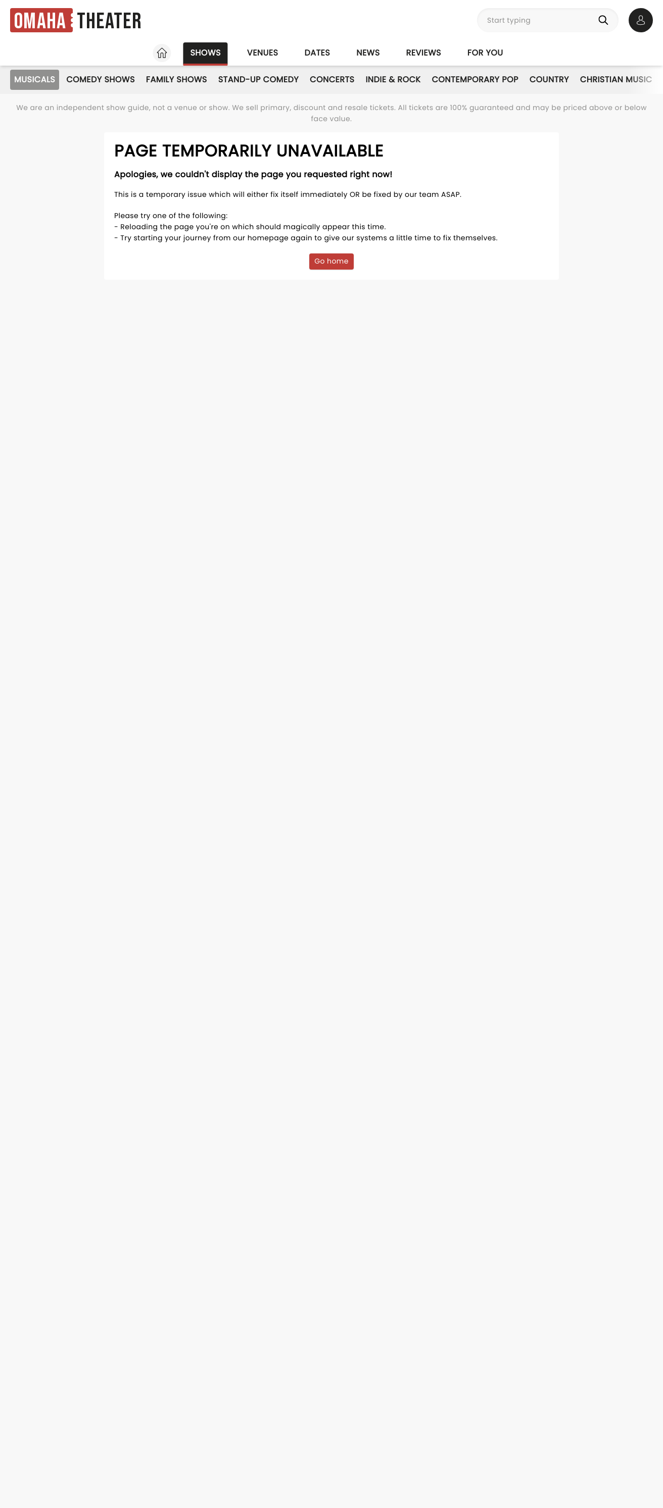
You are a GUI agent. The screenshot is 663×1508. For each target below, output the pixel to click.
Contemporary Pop (475, 79)
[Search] (605, 20)
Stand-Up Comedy (258, 79)
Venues (262, 53)
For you (485, 53)
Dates (317, 53)
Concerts (332, 79)
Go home (331, 261)
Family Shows (176, 79)
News (368, 53)
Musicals (34, 79)
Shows (205, 53)
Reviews (423, 53)
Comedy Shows (100, 79)
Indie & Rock (392, 79)
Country (549, 79)
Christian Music (616, 79)
